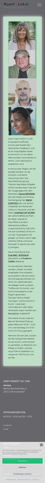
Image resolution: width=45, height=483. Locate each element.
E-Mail (5, 429)
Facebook (7, 425)
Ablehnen (22, 467)
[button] (41, 445)
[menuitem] (38, 5)
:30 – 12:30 (13, 416)
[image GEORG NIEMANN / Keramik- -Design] (22, 93)
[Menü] (38, 5)
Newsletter (13, 313)
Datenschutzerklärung (24, 479)
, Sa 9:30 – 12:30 (25, 416)
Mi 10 (5, 416)
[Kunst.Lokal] (18, 5)
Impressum (35, 479)
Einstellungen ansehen (22, 474)
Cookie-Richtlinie (11, 479)
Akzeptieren (22, 461)
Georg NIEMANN (26, 194)
